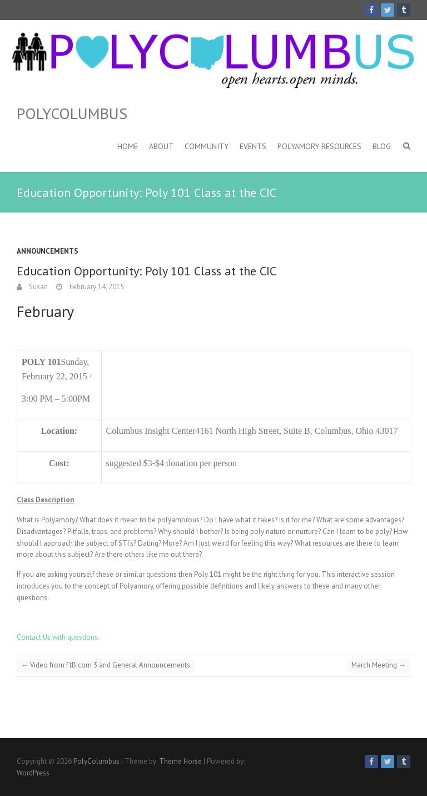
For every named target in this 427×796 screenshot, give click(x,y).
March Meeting (378, 665)
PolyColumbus (72, 113)
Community (207, 146)
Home (127, 146)
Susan (37, 286)
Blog (382, 146)
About (161, 146)
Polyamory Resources (319, 146)
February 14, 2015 (96, 286)
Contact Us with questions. (58, 637)
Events (253, 146)
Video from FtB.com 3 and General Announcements (105, 665)
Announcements (47, 251)
